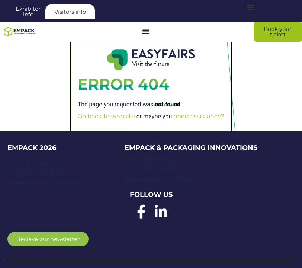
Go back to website (106, 116)
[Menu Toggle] (146, 31)
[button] (250, 7)
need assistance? (198, 116)
